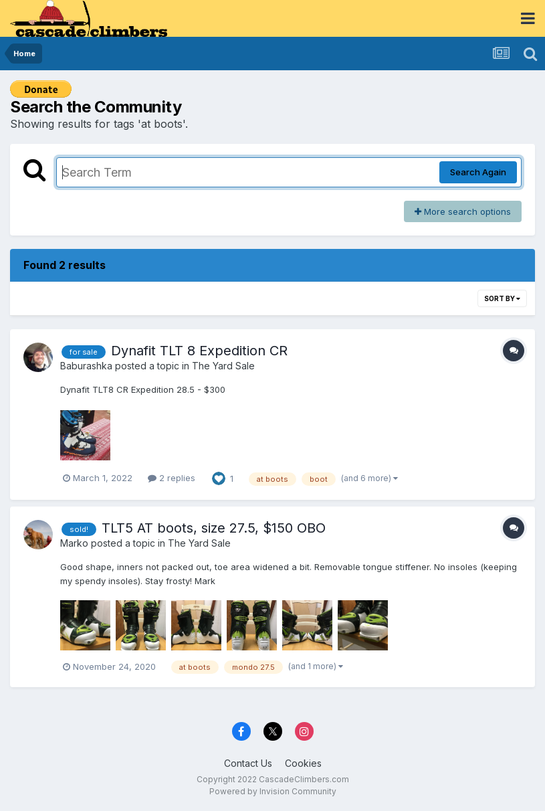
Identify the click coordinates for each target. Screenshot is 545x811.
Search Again (478, 172)
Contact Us (248, 763)
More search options (463, 211)
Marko (74, 543)
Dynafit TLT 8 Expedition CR (199, 351)
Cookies (303, 763)
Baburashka (86, 365)
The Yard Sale (223, 365)
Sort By (502, 298)
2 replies (171, 477)
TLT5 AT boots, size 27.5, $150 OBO (214, 528)
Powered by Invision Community (272, 791)
